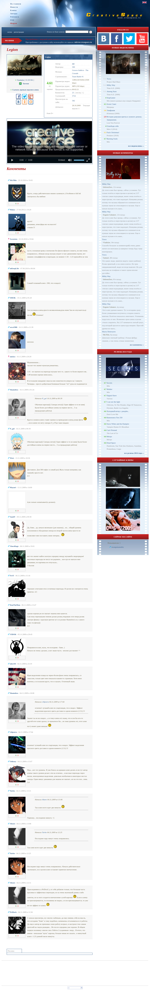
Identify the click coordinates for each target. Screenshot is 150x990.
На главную (15, 4)
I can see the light (113, 402)
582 (73, 101)
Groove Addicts (78, 70)
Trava (109, 79)
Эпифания (111, 110)
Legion (48, 57)
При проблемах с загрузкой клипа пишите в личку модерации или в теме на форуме (59, 39)
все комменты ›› (137, 345)
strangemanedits (118, 547)
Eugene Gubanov (109, 215)
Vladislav (106, 242)
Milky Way (111, 85)
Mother (109, 389)
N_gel (44, 398)
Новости (14, 7)
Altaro (44, 799)
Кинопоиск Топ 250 (114, 418)
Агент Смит (111, 104)
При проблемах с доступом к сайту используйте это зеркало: (49, 42)
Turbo (44, 832)
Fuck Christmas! (113, 132)
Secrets (109, 383)
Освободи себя (113, 126)
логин (9, 32)
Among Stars (112, 91)
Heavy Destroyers (109, 332)
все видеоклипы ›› (136, 146)
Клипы (13, 10)
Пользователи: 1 (114, 543)
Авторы (13, 14)
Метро (109, 436)
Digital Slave (112, 395)
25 (73, 93)
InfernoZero (107, 187)
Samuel (106, 258)
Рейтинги (14, 17)
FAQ (12, 20)
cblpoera (45, 702)
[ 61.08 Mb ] (24, 80)
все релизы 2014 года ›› (134, 453)
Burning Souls (112, 139)
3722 (74, 96)
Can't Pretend (112, 430)
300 (73, 67)
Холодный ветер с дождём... (118, 411)
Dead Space (111, 443)
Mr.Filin (106, 335)
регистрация (19, 32)
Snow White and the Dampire (118, 424)
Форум (13, 23)
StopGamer (111, 98)
